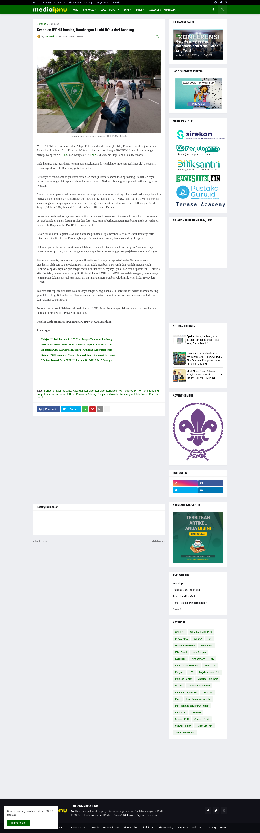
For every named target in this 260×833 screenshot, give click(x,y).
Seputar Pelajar (183, 725)
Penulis (116, 2)
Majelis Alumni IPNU (209, 672)
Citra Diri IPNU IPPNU (201, 632)
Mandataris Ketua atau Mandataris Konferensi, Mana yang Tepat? (197, 46)
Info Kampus (199, 652)
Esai (58, 390)
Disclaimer (147, 827)
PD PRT (179, 685)
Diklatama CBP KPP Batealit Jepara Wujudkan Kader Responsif (76, 349)
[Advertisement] (99, 459)
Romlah (153, 394)
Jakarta (66, 390)
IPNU (65, 154)
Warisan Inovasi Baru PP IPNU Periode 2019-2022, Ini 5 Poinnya (76, 360)
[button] (214, 9)
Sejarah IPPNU (201, 719)
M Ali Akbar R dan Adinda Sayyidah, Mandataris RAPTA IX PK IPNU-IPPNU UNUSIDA (204, 375)
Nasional (60, 394)
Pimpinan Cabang (86, 394)
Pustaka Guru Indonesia (186, 589)
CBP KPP (179, 632)
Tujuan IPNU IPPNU (185, 732)
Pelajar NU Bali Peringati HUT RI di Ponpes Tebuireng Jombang (76, 339)
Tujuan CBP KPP (204, 725)
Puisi (177, 699)
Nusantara (96, 815)
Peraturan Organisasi (186, 692)
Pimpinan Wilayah (108, 394)
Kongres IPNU (114, 390)
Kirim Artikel (75, 2)
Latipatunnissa (45, 394)
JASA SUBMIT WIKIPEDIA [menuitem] (162, 9)
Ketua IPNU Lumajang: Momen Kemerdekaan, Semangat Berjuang (78, 355)
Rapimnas (180, 712)
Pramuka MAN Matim (185, 596)
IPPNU (94, 154)
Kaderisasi (180, 658)
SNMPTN (196, 712)
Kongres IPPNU (132, 390)
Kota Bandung (150, 390)
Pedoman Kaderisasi (199, 685)
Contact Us (59, 2)
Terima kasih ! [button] (18, 822)
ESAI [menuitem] (126, 9)
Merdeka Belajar (183, 679)
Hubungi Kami (111, 827)
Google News (78, 827)
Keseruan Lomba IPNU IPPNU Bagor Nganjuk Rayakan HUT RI (76, 344)
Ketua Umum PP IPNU (203, 658)
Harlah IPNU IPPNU (185, 645)
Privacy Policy (165, 827)
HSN (209, 638)
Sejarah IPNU (182, 719)
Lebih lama (157, 541)
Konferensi (210, 665)
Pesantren (207, 692)
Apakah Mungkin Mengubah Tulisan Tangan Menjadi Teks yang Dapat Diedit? (203, 340)
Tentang (47, 2)
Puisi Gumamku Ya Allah (198, 699)
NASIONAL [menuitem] (88, 9)
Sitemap (88, 2)
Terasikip (178, 583)
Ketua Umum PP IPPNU (187, 665)
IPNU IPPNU (207, 645)
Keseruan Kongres (83, 390)
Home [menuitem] (75, 9)
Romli (40, 397)
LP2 (191, 672)
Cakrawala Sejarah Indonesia (140, 815)
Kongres (100, 390)
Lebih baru (41, 541)
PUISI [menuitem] (139, 9)
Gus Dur (197, 638)
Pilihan (71, 394)
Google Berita (102, 2)
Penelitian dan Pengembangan (190, 602)
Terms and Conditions (190, 827)
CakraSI (177, 609)
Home (36, 2)
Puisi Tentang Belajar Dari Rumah (192, 705)
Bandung (54, 24)
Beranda (41, 24)
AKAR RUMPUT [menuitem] (109, 9)
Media (74, 811)
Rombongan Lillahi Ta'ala (134, 394)
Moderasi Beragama (208, 679)
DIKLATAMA (181, 638)
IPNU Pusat (181, 652)
